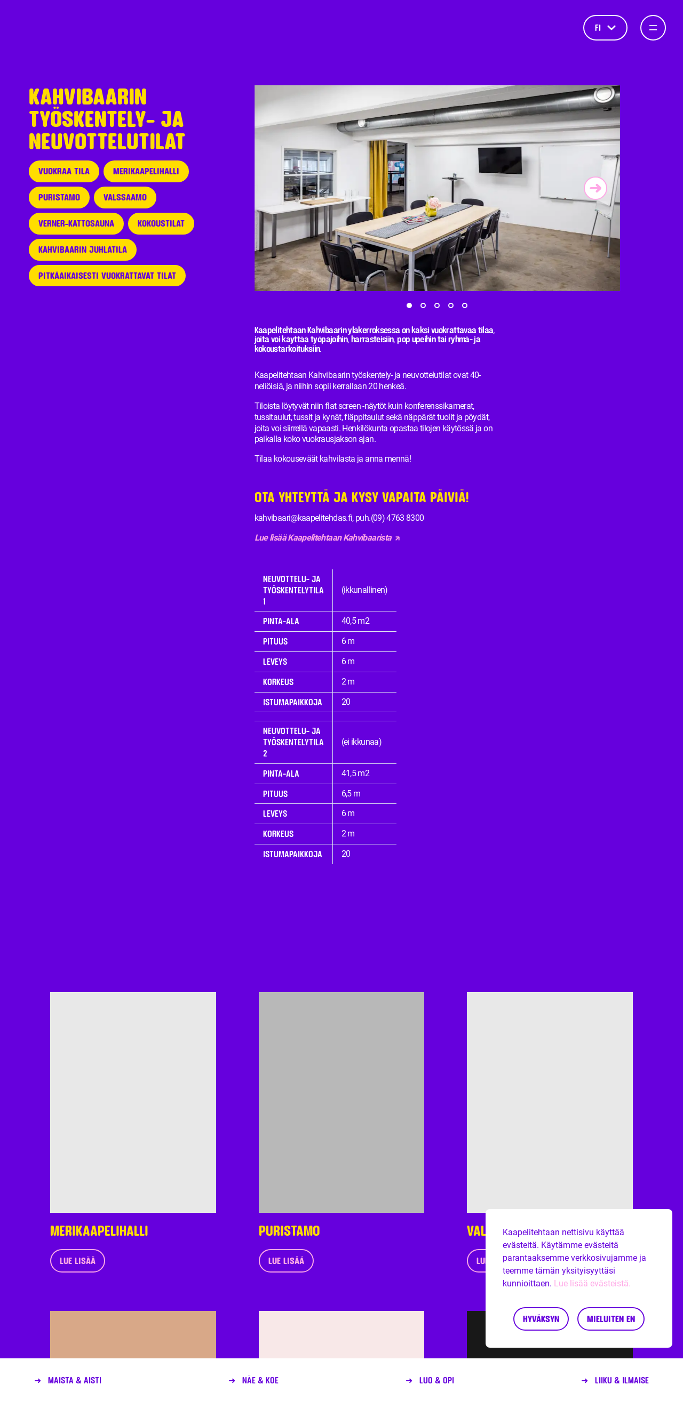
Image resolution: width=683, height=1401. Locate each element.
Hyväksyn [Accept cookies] (541, 1319)
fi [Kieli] (605, 27)
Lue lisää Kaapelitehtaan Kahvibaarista (327, 538)
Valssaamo (125, 197)
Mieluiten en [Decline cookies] (611, 1319)
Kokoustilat (161, 223)
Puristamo (59, 197)
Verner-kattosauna (76, 223)
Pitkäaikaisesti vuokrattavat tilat (107, 275)
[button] (409, 305)
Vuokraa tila (64, 171)
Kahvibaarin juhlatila (82, 249)
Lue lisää (78, 1260)
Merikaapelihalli (146, 171)
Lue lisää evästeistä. (592, 1283)
